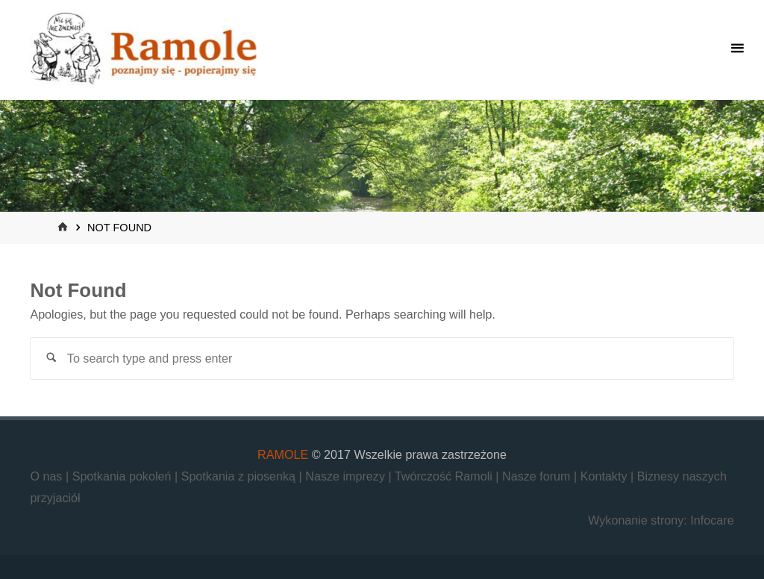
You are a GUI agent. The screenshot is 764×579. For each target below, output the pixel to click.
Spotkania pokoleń (123, 476)
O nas (48, 476)
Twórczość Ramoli (445, 476)
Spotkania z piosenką (240, 476)
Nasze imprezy (346, 476)
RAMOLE (282, 454)
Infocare (711, 520)
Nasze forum (538, 476)
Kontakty (605, 476)
